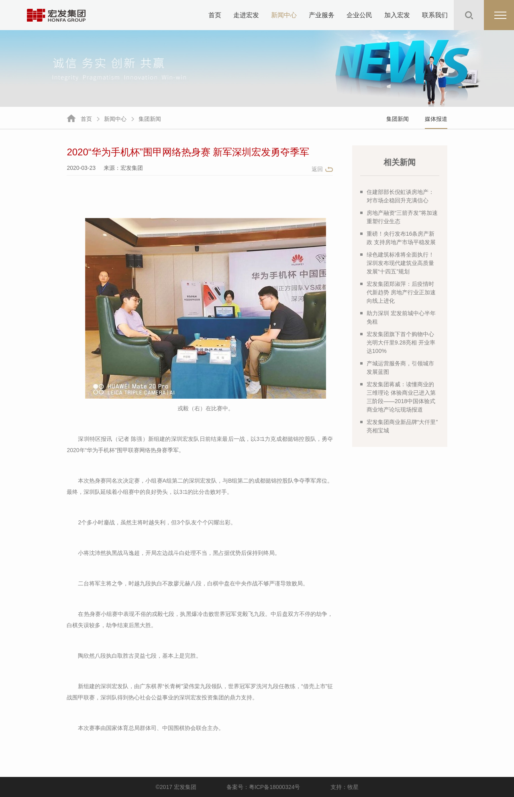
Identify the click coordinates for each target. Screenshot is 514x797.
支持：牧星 (344, 787)
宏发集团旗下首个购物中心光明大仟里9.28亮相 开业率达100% (397, 342)
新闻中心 (284, 15)
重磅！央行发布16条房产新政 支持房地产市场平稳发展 (398, 237)
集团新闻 (150, 119)
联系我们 (435, 15)
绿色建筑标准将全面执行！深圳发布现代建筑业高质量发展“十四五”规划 (397, 263)
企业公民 (359, 15)
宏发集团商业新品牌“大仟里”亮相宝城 (399, 426)
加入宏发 (397, 15)
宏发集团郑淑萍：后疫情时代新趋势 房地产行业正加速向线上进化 (398, 292)
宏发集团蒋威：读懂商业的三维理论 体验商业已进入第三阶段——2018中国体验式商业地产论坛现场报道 (398, 397)
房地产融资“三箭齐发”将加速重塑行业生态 (399, 217)
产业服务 (322, 15)
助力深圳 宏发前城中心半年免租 (398, 317)
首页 (214, 15)
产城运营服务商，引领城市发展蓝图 (397, 367)
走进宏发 (246, 15)
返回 (317, 169)
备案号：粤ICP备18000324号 (263, 787)
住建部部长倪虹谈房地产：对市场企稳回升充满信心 (397, 196)
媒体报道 (436, 119)
